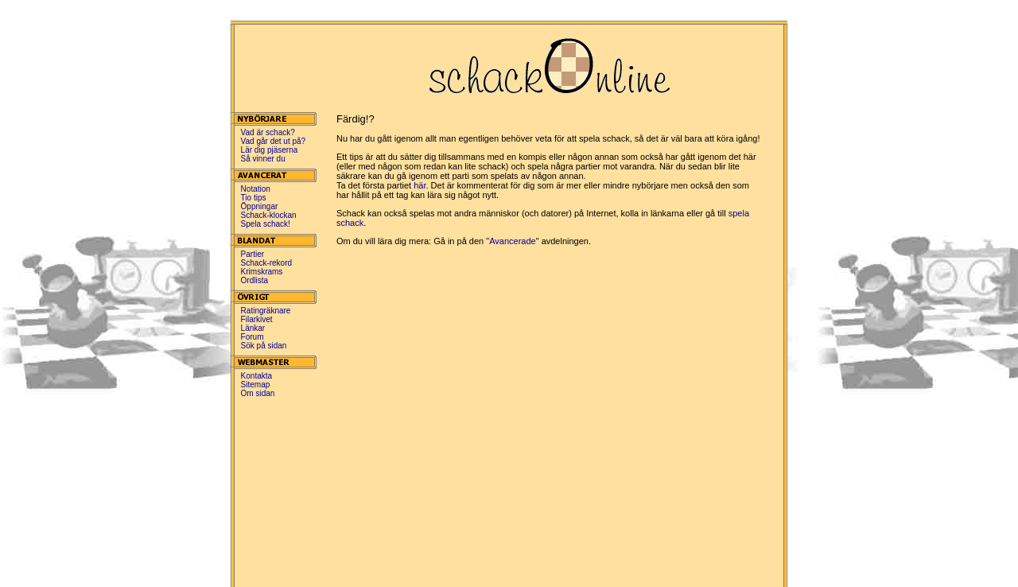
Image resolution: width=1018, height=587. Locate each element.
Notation (255, 189)
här (419, 185)
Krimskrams (262, 271)
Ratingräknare (266, 310)
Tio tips (253, 197)
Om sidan (258, 393)
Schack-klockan (269, 215)
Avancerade (512, 241)
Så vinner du (263, 158)
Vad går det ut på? (273, 141)
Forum (252, 336)
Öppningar (259, 206)
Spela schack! (265, 224)
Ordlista (254, 280)
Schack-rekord (266, 263)
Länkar (253, 328)
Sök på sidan (264, 345)
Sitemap (255, 384)
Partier (252, 254)
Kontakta (256, 375)
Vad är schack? (268, 132)
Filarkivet (257, 319)
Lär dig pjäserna (269, 150)
